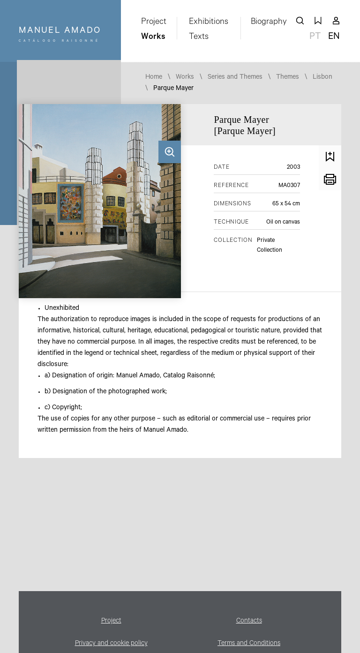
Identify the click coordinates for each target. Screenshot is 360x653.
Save (330, 156)
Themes (287, 78)
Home (153, 78)
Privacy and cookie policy (111, 644)
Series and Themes (235, 78)
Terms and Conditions (249, 644)
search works (300, 21)
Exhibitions (208, 22)
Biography (269, 22)
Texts (199, 37)
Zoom (169, 152)
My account (336, 21)
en (334, 37)
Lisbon (322, 78)
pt (315, 37)
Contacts (249, 621)
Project (153, 22)
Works (153, 37)
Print (330, 179)
